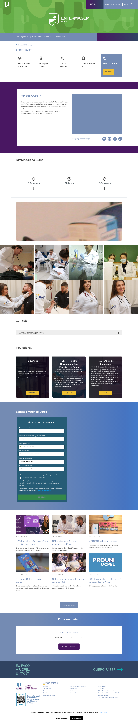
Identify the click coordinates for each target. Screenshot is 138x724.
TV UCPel (101, 689)
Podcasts (73, 693)
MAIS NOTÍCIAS (69, 605)
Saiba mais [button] (103, 712)
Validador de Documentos (106, 691)
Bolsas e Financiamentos (41, 37)
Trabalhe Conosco (49, 695)
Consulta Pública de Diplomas (108, 697)
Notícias (73, 691)
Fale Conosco (47, 693)
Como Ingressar (22, 37)
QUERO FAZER (107, 669)
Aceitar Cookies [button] (76, 718)
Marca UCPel (102, 686)
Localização (47, 689)
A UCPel (45, 686)
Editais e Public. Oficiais (78, 686)
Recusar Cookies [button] (62, 718)
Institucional (60, 37)
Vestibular (73, 689)
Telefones (46, 691)
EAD (126, 4)
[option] (33, 183)
